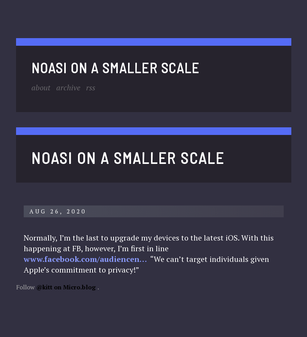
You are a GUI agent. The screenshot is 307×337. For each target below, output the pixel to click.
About (40, 87)
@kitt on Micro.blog (66, 287)
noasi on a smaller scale (115, 67)
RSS (90, 87)
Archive (68, 87)
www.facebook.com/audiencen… (85, 259)
